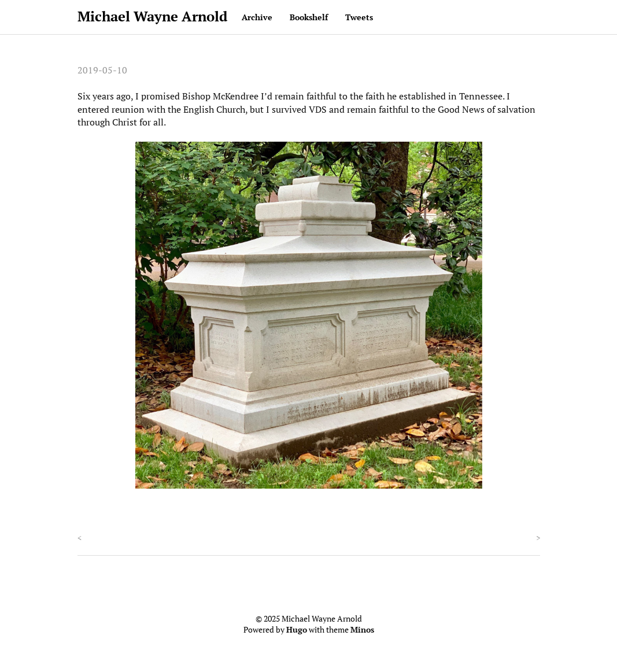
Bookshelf (309, 17)
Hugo (296, 630)
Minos (362, 630)
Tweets (359, 17)
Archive (257, 17)
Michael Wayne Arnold (152, 16)
